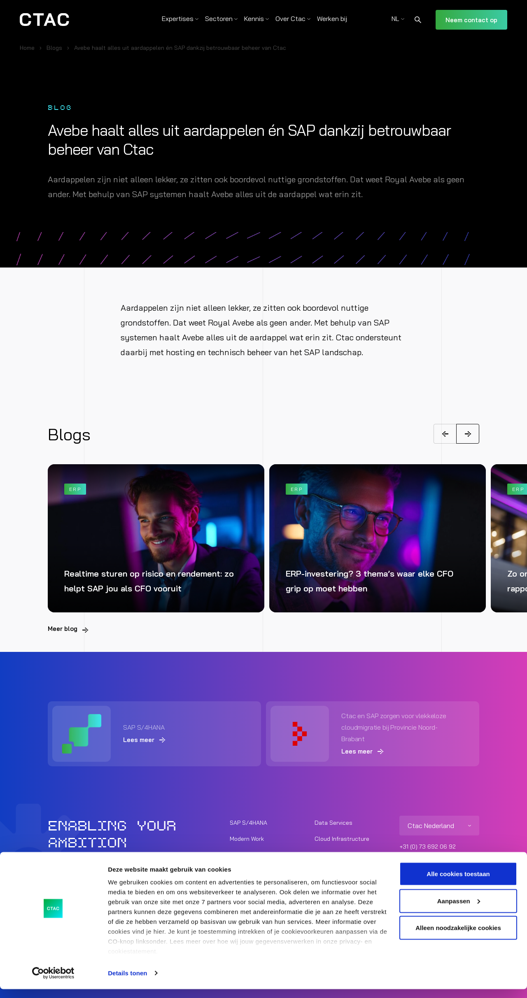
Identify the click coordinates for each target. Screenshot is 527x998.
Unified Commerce (254, 854)
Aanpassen (458, 909)
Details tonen (127, 981)
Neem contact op (471, 20)
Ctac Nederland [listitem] (431, 825)
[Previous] (445, 434)
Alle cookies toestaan (458, 882)
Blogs (54, 47)
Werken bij (332, 18)
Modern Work (247, 838)
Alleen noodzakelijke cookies (458, 936)
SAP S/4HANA (248, 822)
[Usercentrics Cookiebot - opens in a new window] (53, 982)
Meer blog (62, 629)
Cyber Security (335, 854)
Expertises (178, 18)
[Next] (467, 434)
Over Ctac (290, 18)
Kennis (254, 18)
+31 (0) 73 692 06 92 (427, 846)
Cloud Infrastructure (342, 838)
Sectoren (219, 18)
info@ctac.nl (416, 858)
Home (27, 47)
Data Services (333, 822)
